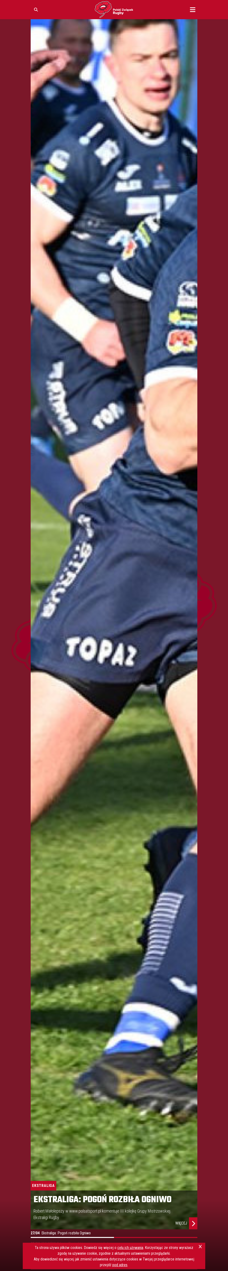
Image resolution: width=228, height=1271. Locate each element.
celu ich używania (130, 1247)
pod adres (119, 1265)
